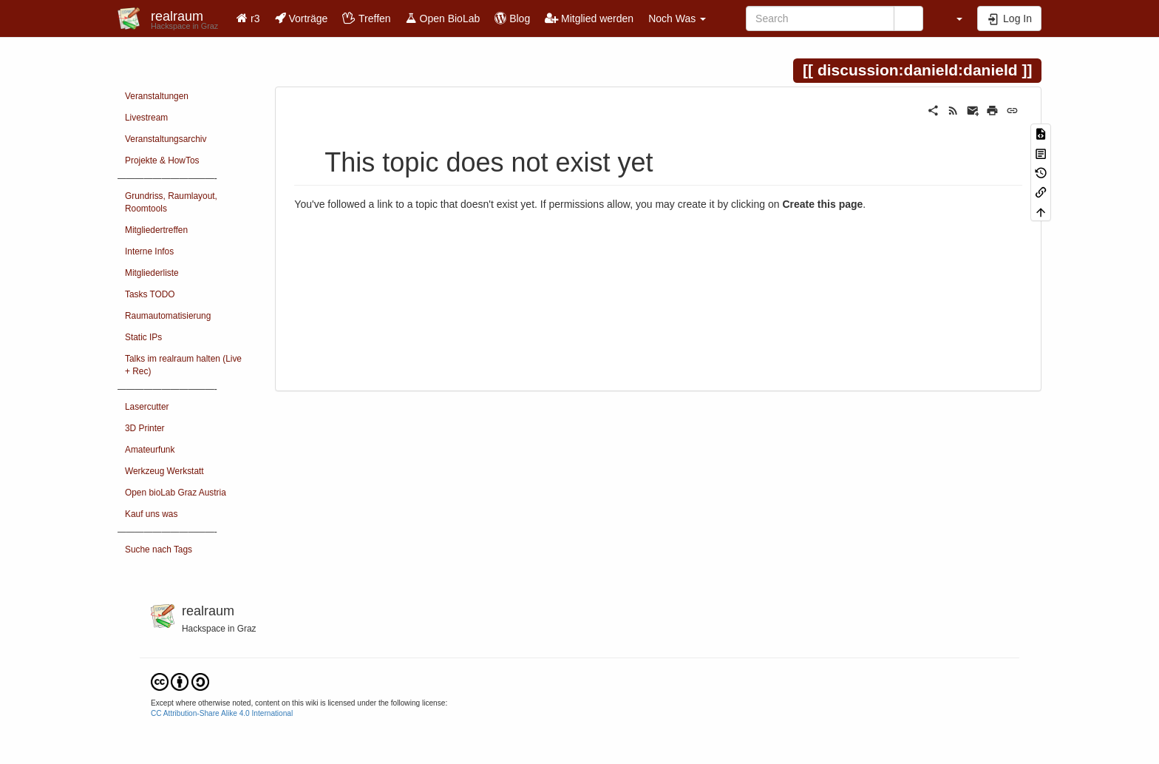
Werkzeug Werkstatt (164, 471)
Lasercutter (147, 407)
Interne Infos (149, 251)
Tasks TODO (150, 294)
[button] (952, 18)
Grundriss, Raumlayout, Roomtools (171, 202)
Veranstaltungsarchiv (165, 139)
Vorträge (301, 18)
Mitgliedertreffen (156, 230)
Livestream (146, 117)
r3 (248, 18)
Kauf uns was (151, 514)
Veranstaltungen (156, 96)
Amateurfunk (149, 449)
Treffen (366, 18)
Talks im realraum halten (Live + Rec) (183, 365)
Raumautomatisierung (168, 316)
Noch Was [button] (677, 18)
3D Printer (145, 428)
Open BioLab (443, 18)
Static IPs (143, 337)
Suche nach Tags (158, 549)
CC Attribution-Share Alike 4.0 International (222, 713)
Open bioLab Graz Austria (175, 492)
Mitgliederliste (152, 273)
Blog (512, 18)
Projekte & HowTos (162, 160)
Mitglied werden (589, 18)
